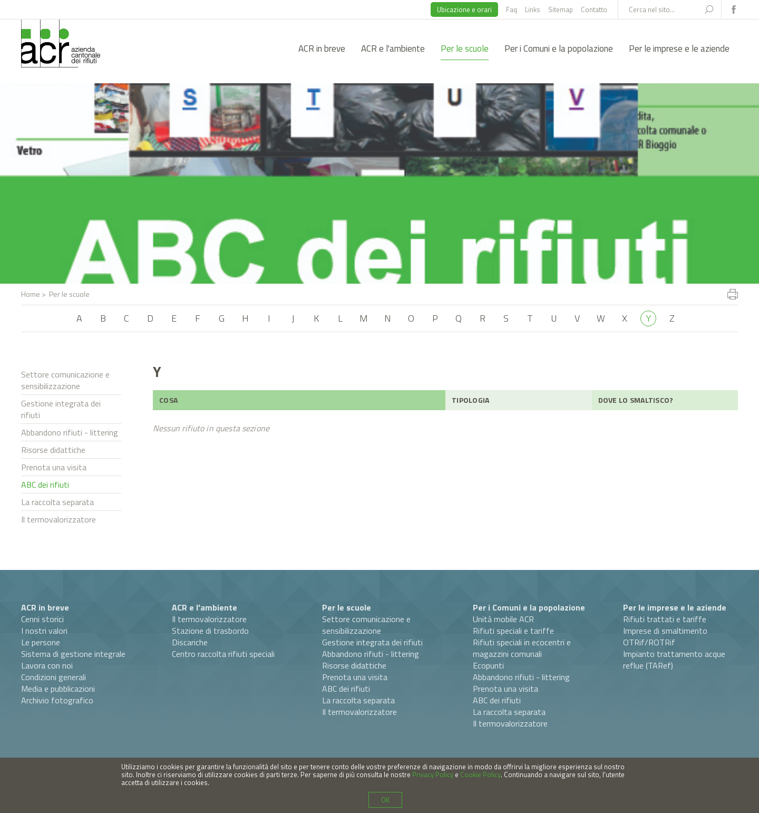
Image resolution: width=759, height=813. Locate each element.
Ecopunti (488, 665)
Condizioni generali (53, 677)
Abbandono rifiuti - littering (69, 432)
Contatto (594, 9)
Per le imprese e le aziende (679, 48)
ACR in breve (321, 48)
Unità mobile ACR (503, 619)
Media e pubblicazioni (58, 688)
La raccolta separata (57, 502)
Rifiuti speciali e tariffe (513, 630)
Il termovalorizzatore (58, 519)
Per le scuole (465, 48)
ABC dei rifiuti (45, 484)
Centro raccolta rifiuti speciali (223, 654)
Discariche (190, 642)
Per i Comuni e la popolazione (558, 48)
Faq (511, 9)
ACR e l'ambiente (393, 48)
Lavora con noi (47, 665)
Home (30, 293)
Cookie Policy (480, 774)
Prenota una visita (53, 467)
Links (532, 9)
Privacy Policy (432, 774)
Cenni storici (42, 619)
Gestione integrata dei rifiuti (61, 409)
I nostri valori (44, 630)
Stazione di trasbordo (210, 630)
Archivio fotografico (57, 700)
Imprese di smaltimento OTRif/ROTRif (665, 636)
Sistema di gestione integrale (73, 654)
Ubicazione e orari (464, 9)
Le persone (40, 642)
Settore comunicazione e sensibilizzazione (65, 380)
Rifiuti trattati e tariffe (664, 619)
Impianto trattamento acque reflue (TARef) (674, 659)
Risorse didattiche (53, 449)
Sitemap (560, 9)
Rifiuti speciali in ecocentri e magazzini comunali (522, 648)
